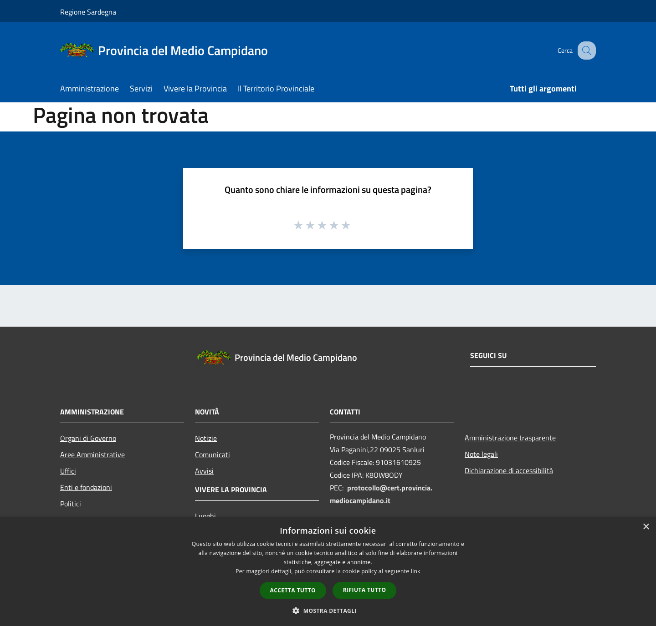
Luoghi (205, 515)
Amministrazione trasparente (510, 437)
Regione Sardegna (88, 11)
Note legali (481, 454)
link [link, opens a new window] (415, 571)
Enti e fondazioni (86, 487)
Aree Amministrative (92, 454)
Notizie (206, 438)
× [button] (645, 527)
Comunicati (212, 454)
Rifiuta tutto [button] (364, 590)
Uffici (68, 470)
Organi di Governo (88, 438)
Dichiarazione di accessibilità (509, 470)
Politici (70, 503)
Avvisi (204, 470)
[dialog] (328, 571)
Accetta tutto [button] (293, 590)
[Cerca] (585, 50)
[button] (328, 610)
